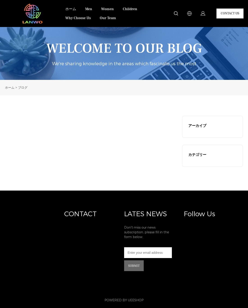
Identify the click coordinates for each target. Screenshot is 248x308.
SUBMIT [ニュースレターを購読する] (134, 266)
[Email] (148, 252)
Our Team (108, 18)
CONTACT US (230, 13)
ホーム (70, 9)
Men (88, 9)
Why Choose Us (78, 18)
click (124, 53)
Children (130, 9)
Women (107, 9)
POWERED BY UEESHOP (124, 300)
